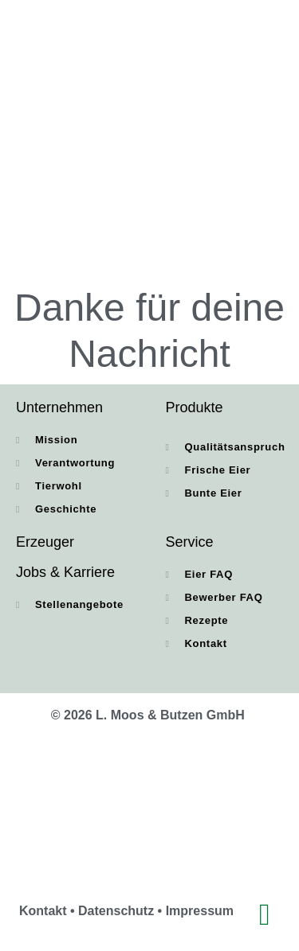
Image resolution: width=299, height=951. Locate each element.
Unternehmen (59, 407)
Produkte (194, 407)
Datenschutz (116, 911)
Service (190, 542)
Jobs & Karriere (65, 572)
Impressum (200, 911)
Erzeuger (45, 542)
